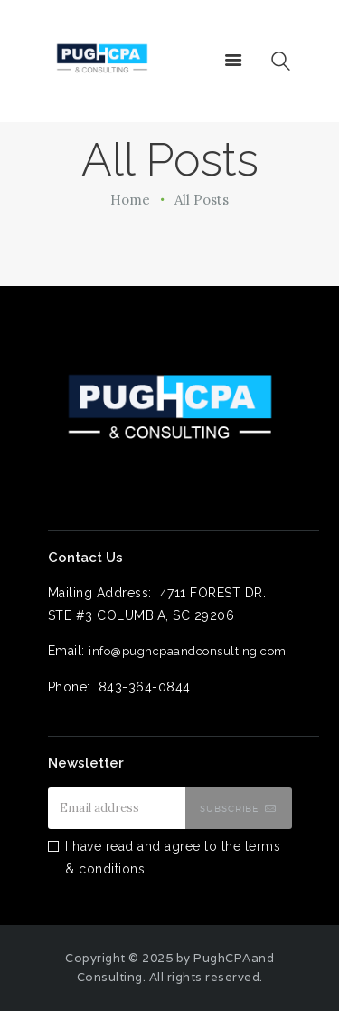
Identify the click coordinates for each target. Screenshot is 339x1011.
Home (130, 199)
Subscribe (229, 808)
